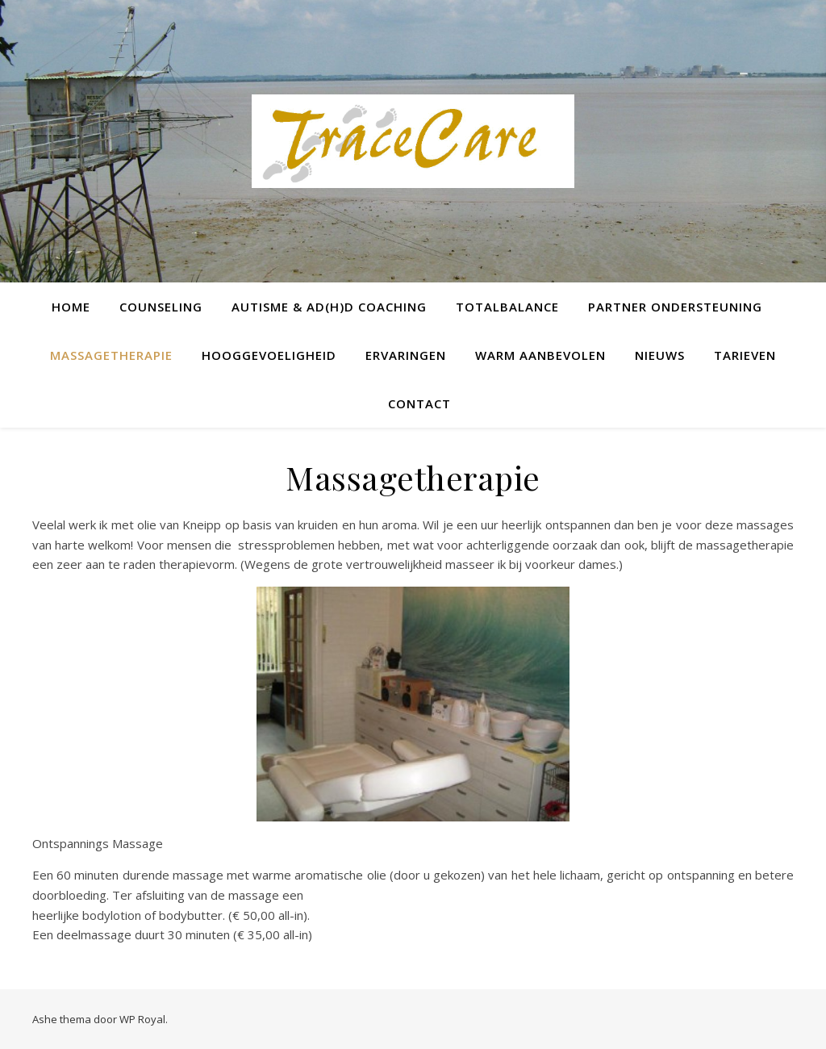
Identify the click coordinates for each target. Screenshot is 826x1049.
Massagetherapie (111, 355)
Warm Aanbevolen (540, 355)
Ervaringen (405, 355)
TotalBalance (507, 307)
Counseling (160, 307)
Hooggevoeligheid (269, 355)
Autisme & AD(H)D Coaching (329, 307)
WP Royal (142, 1019)
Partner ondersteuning (675, 307)
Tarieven (745, 355)
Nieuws (660, 355)
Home (71, 307)
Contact (419, 403)
